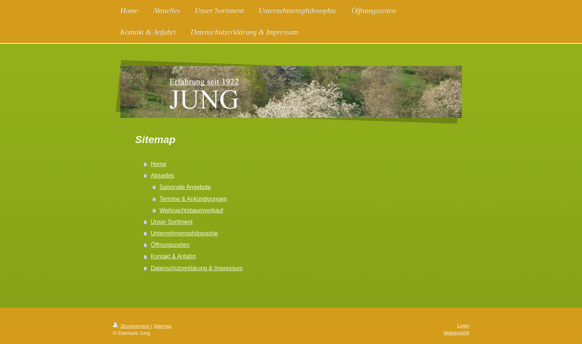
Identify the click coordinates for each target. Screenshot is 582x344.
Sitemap (162, 326)
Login (463, 325)
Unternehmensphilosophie (184, 233)
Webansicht (456, 332)
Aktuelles (162, 175)
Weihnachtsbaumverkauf (191, 210)
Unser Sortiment (172, 222)
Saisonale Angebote (185, 187)
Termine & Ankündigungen (193, 199)
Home (158, 164)
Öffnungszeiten (170, 245)
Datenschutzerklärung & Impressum (197, 268)
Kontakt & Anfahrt (173, 256)
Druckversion (132, 326)
